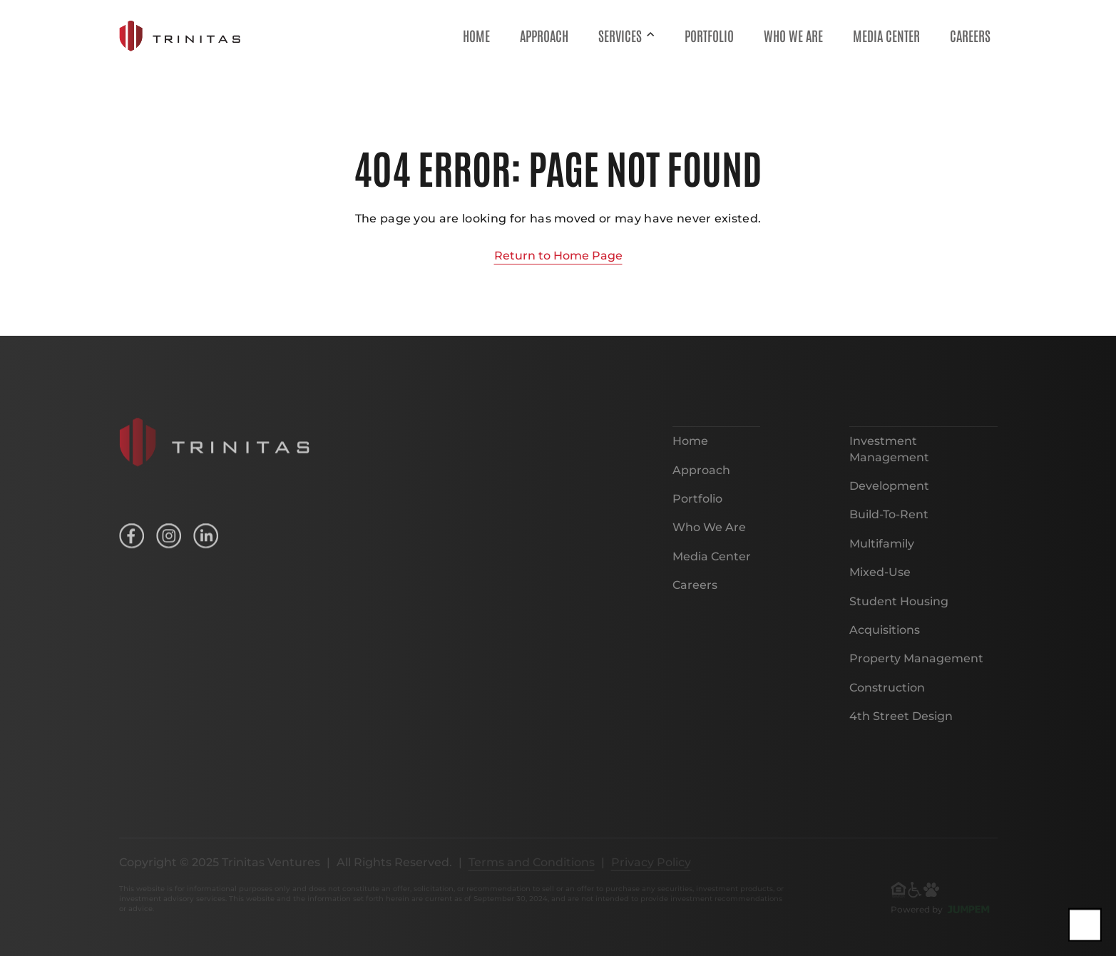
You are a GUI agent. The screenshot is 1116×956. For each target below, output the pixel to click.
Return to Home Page (558, 255)
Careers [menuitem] (970, 35)
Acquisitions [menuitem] (884, 639)
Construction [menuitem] (887, 697)
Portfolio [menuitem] (709, 35)
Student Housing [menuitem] (898, 610)
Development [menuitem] (889, 495)
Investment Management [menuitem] (889, 458)
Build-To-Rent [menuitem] (888, 524)
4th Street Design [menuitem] (901, 726)
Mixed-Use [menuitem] (880, 582)
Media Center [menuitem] (886, 35)
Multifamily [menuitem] (881, 553)
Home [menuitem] (476, 35)
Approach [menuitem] (544, 35)
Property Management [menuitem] (916, 668)
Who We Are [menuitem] (793, 35)
